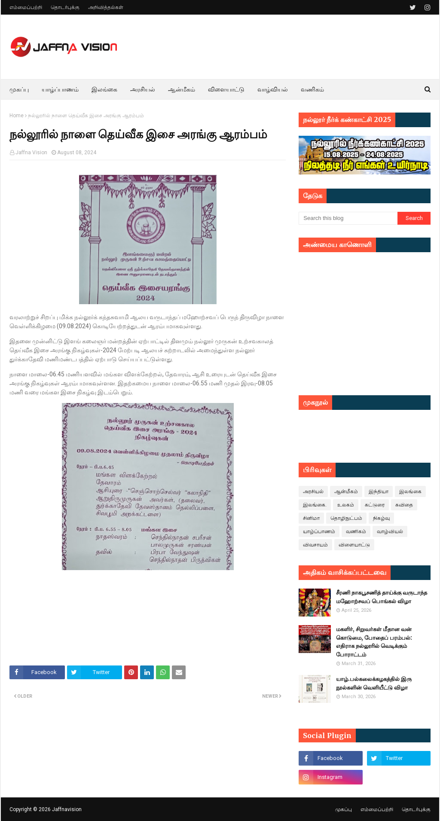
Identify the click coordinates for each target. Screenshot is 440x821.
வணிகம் (356, 531)
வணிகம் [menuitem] (312, 89)
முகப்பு (343, 809)
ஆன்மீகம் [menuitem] (181, 89)
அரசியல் (313, 491)
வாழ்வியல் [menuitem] (272, 89)
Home (16, 116)
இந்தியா (378, 491)
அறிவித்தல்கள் (105, 7)
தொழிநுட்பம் (346, 518)
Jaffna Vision (31, 153)
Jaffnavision (67, 809)
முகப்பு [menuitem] (19, 89)
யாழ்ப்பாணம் (319, 531)
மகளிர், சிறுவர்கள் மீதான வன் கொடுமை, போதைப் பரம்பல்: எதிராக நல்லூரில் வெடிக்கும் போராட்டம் (374, 642)
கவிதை (404, 505)
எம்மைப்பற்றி (25, 7)
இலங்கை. (315, 505)
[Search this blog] (348, 218)
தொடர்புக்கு (65, 7)
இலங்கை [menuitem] (104, 89)
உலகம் (345, 505)
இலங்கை (410, 491)
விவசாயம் (315, 545)
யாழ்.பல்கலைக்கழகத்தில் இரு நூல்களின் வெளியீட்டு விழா (374, 683)
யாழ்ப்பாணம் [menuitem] (60, 89)
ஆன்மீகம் (346, 491)
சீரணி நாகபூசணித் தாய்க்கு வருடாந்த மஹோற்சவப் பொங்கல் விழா (381, 597)
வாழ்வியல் (390, 531)
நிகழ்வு (381, 518)
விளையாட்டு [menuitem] (226, 89)
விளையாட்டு (354, 545)
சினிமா (311, 518)
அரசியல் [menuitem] (142, 89)
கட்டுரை (375, 505)
